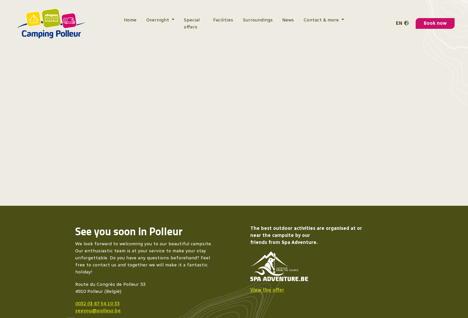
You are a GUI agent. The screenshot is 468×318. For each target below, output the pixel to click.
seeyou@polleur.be (98, 311)
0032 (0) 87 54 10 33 (97, 304)
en (399, 23)
